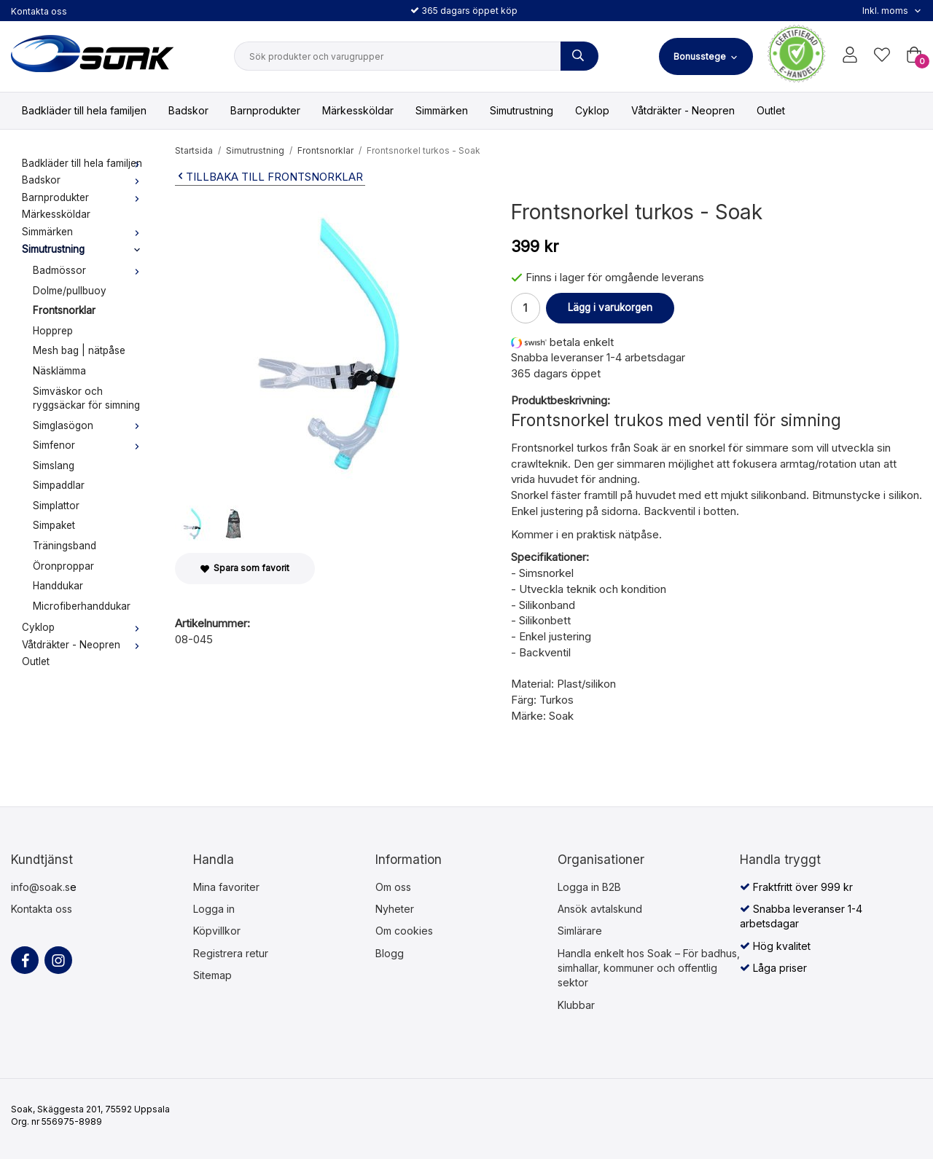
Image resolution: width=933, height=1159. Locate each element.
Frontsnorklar (64, 310)
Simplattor (56, 505)
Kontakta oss (39, 11)
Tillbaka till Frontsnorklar (269, 177)
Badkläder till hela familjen (84, 110)
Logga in (214, 909)
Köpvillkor (217, 930)
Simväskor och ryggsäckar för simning (86, 398)
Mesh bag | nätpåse (79, 350)
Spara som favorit (244, 567)
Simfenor (89, 445)
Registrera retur (230, 953)
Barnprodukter (265, 110)
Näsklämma (59, 371)
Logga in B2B (589, 887)
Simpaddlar (59, 485)
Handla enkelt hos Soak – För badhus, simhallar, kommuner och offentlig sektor (649, 968)
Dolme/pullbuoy (69, 290)
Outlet (771, 110)
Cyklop (592, 110)
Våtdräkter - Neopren (683, 110)
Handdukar (58, 586)
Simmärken (441, 110)
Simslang (53, 465)
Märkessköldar (358, 110)
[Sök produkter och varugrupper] (579, 56)
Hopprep (53, 331)
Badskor (188, 110)
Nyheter (394, 909)
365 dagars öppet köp (464, 10)
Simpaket (54, 525)
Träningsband (64, 545)
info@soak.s (40, 887)
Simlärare (580, 930)
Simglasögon (89, 425)
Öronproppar (63, 566)
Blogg (389, 953)
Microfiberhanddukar (81, 606)
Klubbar (576, 1005)
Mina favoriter (226, 887)
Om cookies (404, 930)
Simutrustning (521, 110)
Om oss (393, 887)
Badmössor (89, 270)
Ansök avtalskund (600, 909)
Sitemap (212, 975)
